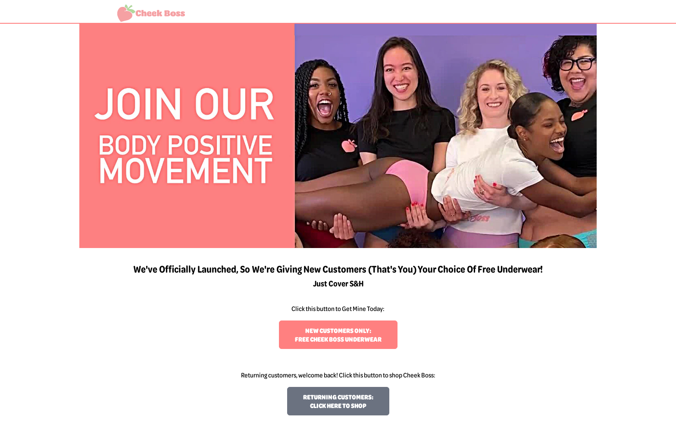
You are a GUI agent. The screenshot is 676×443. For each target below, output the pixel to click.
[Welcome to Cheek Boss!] (151, 13)
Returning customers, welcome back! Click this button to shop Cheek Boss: (338, 375)
